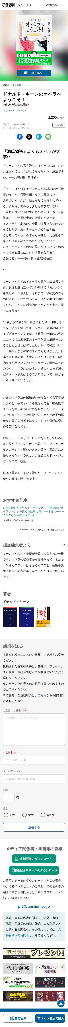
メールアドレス (12, 771)
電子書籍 (16, 85)
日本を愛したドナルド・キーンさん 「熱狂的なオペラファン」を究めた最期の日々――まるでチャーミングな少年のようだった (33, 511)
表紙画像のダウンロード (36, 858)
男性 (12, 815)
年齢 (5, 789)
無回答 (50, 815)
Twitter (29, 137)
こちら (42, 695)
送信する (34, 827)
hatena (39, 137)
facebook (20, 137)
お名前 (7, 752)
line (48, 137)
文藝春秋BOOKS (16, 5)
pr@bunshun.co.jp (34, 906)
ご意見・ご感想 (12, 710)
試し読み (37, 72)
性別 (5, 808)
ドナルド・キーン (14, 110)
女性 (31, 815)
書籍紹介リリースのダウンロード (35, 870)
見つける (51, 5)
